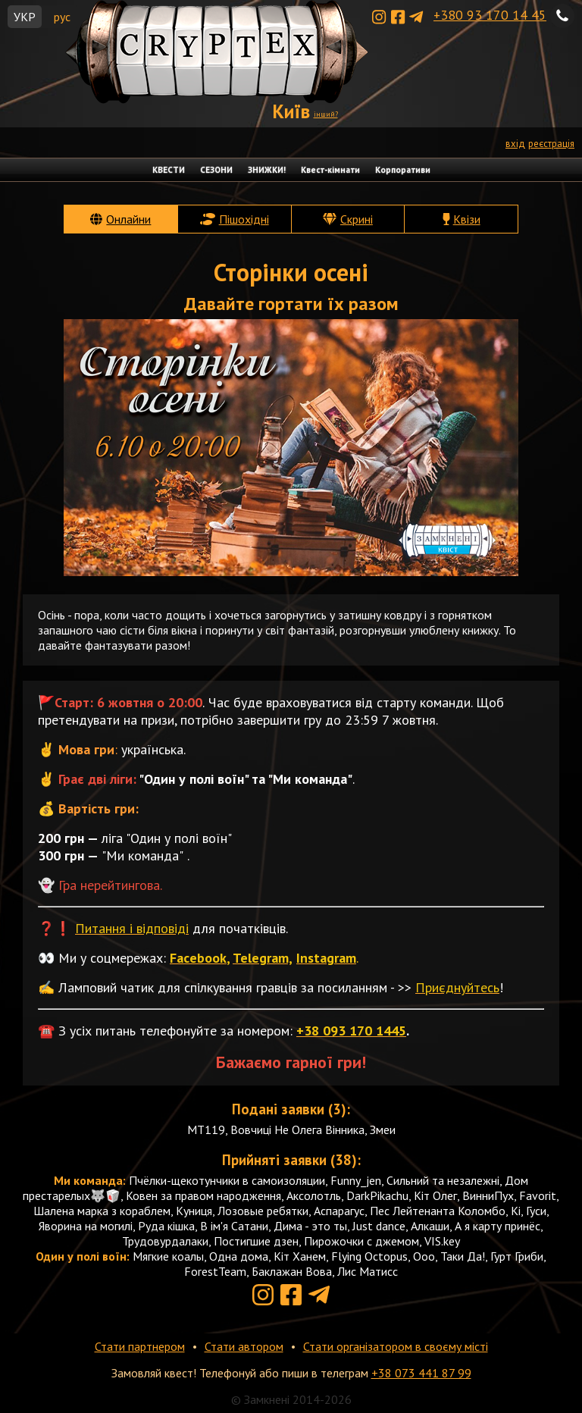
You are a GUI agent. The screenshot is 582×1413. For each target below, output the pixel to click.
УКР (25, 16)
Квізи (466, 219)
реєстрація (551, 143)
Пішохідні (244, 219)
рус (62, 16)
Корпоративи (402, 169)
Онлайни (128, 219)
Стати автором (244, 1346)
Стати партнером (140, 1346)
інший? (326, 114)
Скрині (356, 219)
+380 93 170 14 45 (489, 14)
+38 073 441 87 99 (421, 1372)
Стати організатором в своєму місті (395, 1346)
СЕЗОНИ (216, 169)
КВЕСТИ (168, 169)
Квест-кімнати (330, 169)
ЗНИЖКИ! (267, 169)
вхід (515, 143)
